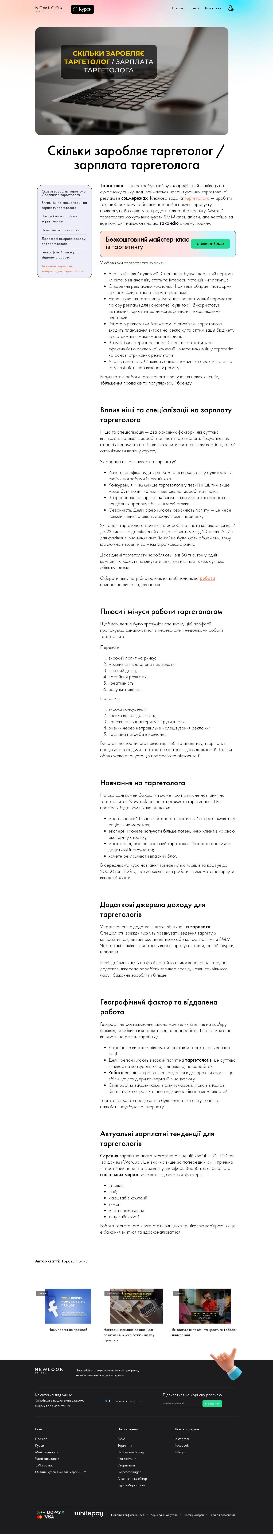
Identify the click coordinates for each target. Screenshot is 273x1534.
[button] (62, 1471)
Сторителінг (126, 1465)
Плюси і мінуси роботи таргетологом (59, 219)
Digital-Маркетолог (131, 1485)
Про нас (179, 8)
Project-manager (129, 1472)
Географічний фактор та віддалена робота (61, 255)
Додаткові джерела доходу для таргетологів (63, 241)
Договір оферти (194, 1515)
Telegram (181, 1452)
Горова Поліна (75, 1261)
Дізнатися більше (210, 243)
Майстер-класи (46, 1452)
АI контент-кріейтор (132, 1478)
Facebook (182, 1445)
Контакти (213, 8)
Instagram (182, 1439)
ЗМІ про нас (44, 1465)
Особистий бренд (131, 1452)
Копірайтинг (127, 1458)
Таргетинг (125, 1445)
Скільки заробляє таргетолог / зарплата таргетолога (64, 193)
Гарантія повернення (222, 1515)
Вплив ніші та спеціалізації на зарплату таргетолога (64, 205)
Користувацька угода (164, 1515)
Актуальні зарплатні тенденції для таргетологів (62, 268)
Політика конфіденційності (128, 1515)
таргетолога (197, 198)
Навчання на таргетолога (62, 229)
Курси (39, 1445)
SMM (121, 1439)
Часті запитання (47, 1458)
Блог (196, 8)
